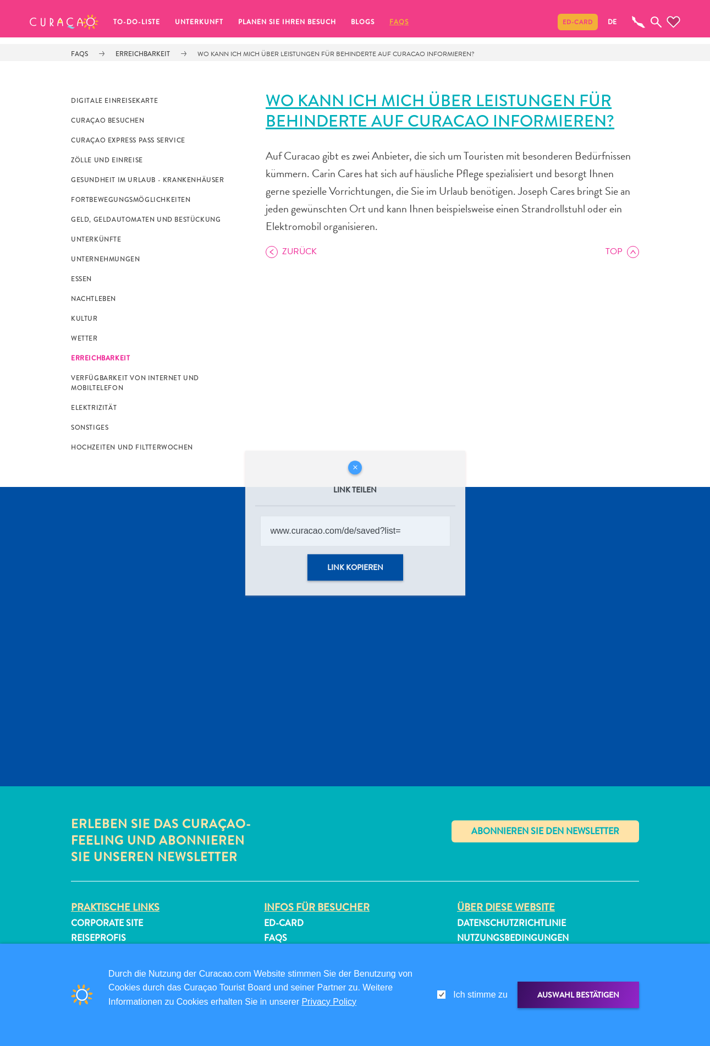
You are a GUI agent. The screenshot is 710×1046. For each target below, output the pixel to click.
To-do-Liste (136, 22)
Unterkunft (199, 22)
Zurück (299, 251)
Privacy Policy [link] (328, 1001)
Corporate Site (107, 923)
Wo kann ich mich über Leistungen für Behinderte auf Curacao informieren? (336, 54)
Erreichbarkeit (142, 54)
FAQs (399, 22)
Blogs (363, 22)
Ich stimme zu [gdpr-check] (480, 994)
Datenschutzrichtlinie (511, 923)
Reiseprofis (98, 938)
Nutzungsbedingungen (513, 938)
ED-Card (578, 22)
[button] (64, 22)
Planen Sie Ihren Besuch (287, 22)
